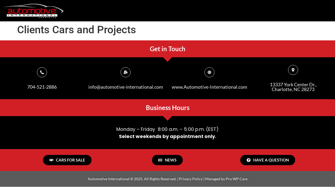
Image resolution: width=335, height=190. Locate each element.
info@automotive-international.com (125, 87)
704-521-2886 (42, 87)
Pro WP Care (236, 179)
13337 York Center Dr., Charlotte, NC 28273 (293, 87)
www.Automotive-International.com (209, 87)
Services (233, 9)
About (153, 9)
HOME (119, 9)
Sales (191, 9)
